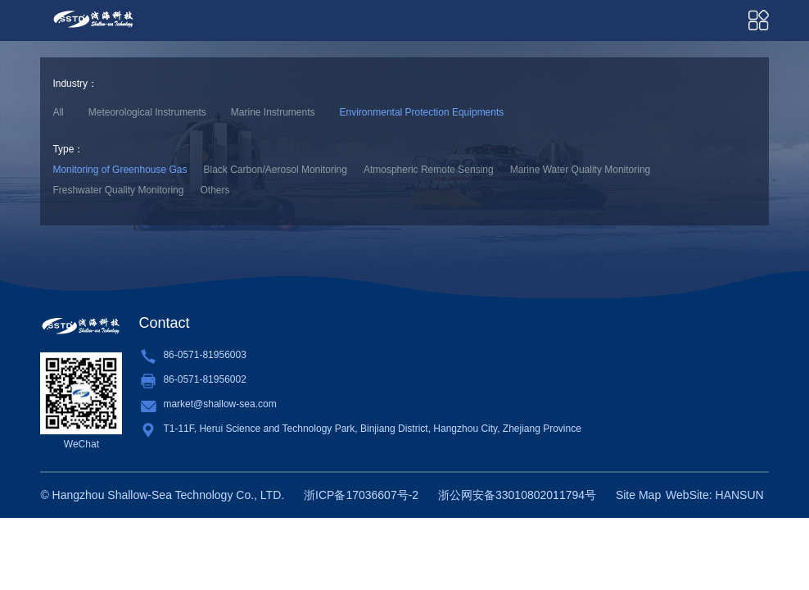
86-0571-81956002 (204, 379)
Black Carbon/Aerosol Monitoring (275, 169)
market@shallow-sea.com (219, 404)
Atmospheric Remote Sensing (429, 169)
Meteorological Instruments (147, 112)
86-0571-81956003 (204, 355)
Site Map (638, 495)
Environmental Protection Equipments (422, 112)
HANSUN (740, 495)
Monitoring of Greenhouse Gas (119, 169)
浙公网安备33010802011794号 (517, 495)
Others (214, 190)
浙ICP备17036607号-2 (361, 495)
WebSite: (689, 495)
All (57, 112)
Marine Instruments (273, 112)
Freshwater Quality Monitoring (117, 190)
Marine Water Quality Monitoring (580, 169)
